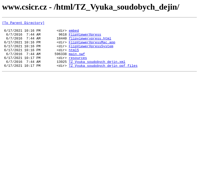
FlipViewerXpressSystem (91, 51)
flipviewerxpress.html (90, 42)
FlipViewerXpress (85, 37)
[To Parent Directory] (23, 23)
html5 (74, 56)
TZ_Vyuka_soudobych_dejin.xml (97, 70)
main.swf (77, 60)
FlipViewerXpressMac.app (92, 46)
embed (74, 32)
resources (78, 65)
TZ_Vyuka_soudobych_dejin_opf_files (103, 74)
